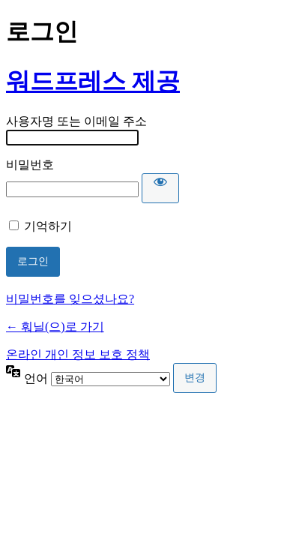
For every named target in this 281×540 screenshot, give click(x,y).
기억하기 (48, 226)
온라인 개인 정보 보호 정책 (78, 354)
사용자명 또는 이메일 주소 (76, 121)
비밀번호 (30, 164)
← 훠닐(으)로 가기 (55, 326)
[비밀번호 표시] (160, 188)
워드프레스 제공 (93, 81)
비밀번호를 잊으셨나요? (70, 298)
